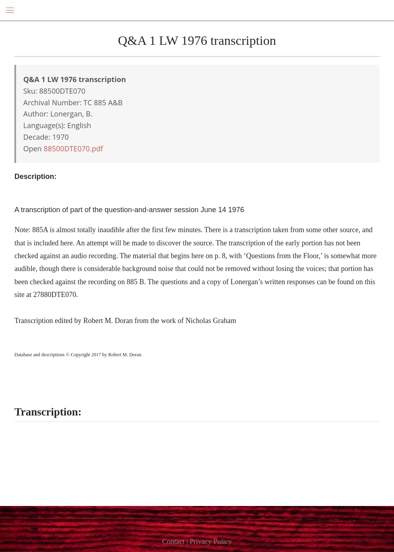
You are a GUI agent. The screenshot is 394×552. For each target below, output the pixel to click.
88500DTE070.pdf (73, 148)
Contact (173, 542)
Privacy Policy (211, 542)
